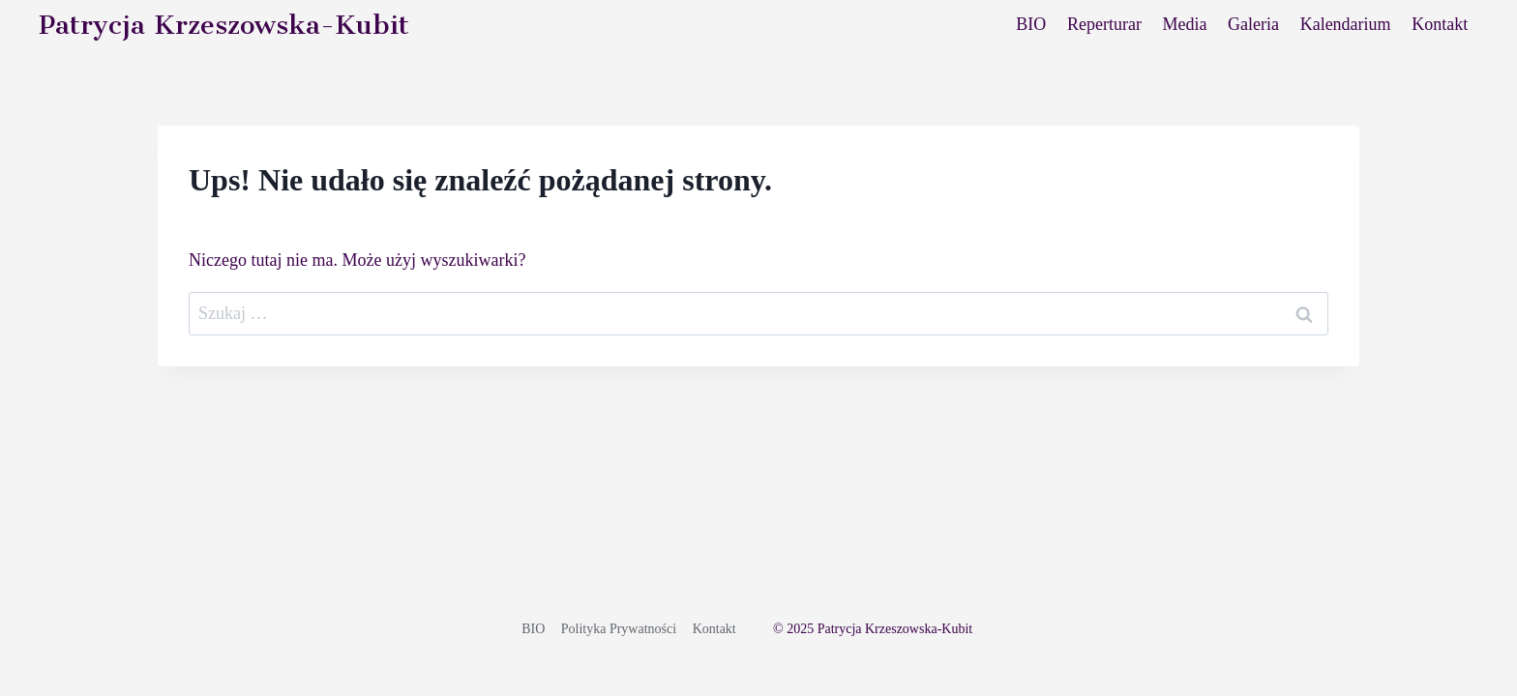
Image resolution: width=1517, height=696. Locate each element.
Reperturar (1104, 24)
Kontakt (1440, 24)
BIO (1031, 24)
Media (1185, 24)
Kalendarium (1345, 24)
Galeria (1253, 24)
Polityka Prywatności (618, 629)
